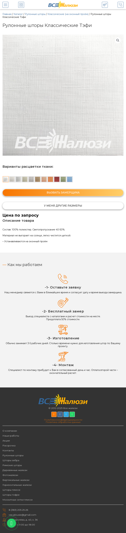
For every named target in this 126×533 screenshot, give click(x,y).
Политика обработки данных (63, 422)
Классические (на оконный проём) (68, 14)
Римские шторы (12, 465)
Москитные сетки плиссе (17, 499)
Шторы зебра (10, 460)
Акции (6, 440)
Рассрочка (8, 445)
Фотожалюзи (10, 475)
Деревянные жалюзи (14, 470)
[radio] (6, 179)
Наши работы (10, 435)
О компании (9, 430)
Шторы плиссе (11, 489)
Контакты (8, 450)
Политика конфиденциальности (63, 419)
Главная (6, 14)
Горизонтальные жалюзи (17, 484)
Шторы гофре (11, 494)
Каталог (18, 14)
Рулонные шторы (35, 14)
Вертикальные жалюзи (15, 480)
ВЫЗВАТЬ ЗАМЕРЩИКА (63, 192)
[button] (118, 40)
